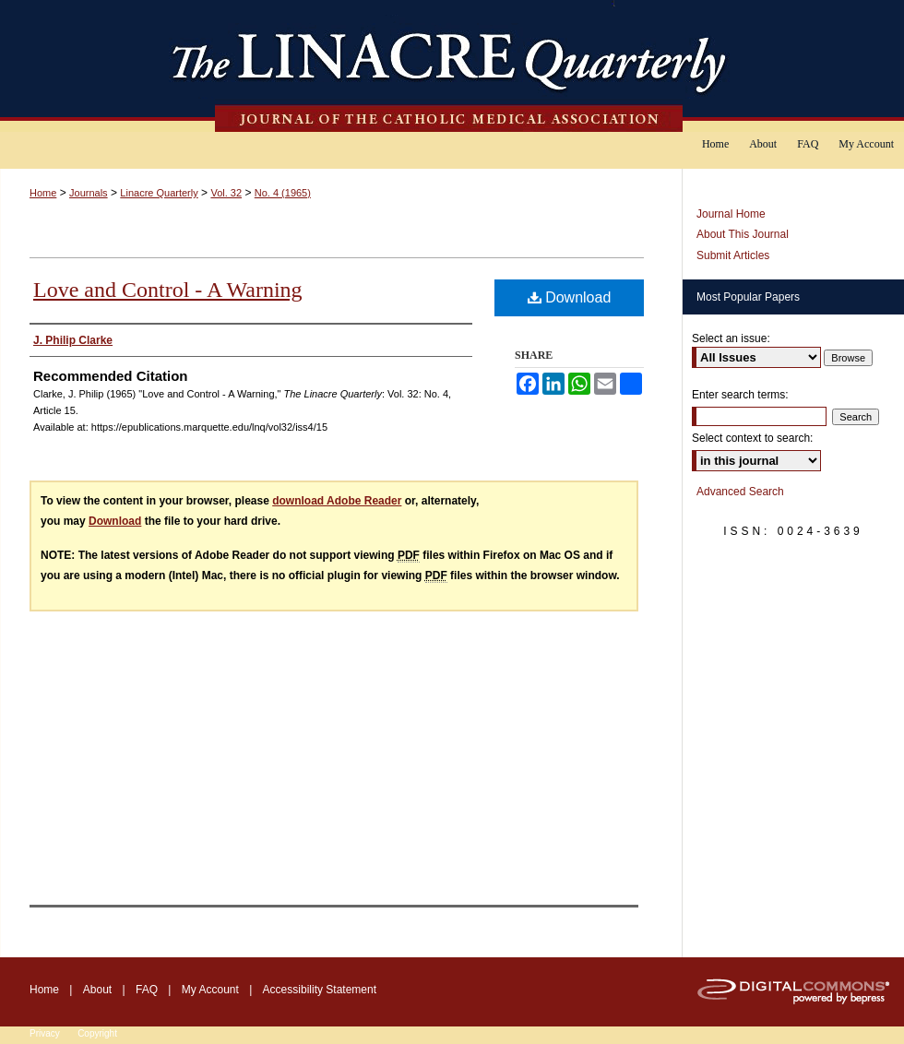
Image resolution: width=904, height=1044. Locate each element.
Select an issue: (731, 338)
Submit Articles (732, 255)
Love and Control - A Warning (168, 290)
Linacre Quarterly (158, 192)
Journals (88, 192)
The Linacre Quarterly (452, 66)
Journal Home (731, 214)
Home (43, 192)
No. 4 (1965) (283, 192)
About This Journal (742, 234)
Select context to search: (752, 438)
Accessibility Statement (319, 989)
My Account (210, 989)
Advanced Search (740, 491)
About (97, 989)
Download (570, 297)
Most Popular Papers (748, 297)
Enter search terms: (740, 394)
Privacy (45, 1033)
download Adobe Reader (336, 500)
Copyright (97, 1033)
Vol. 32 (226, 192)
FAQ (147, 989)
